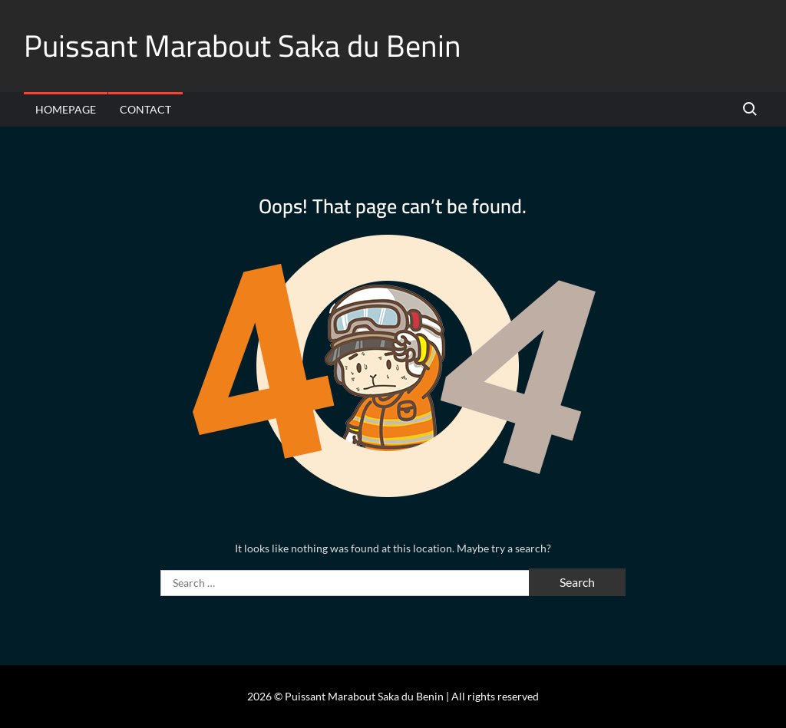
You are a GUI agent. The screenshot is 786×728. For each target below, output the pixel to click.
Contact (145, 109)
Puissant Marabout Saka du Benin (242, 45)
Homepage (65, 109)
